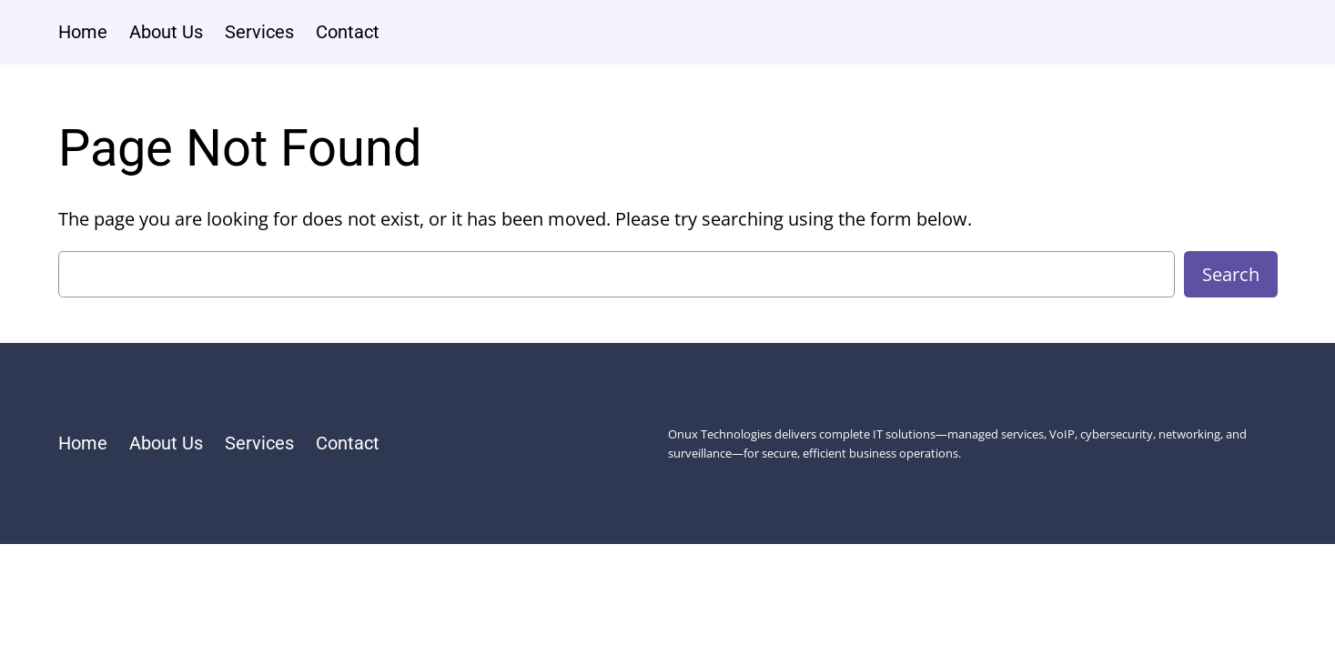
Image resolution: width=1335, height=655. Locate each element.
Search (1230, 274)
